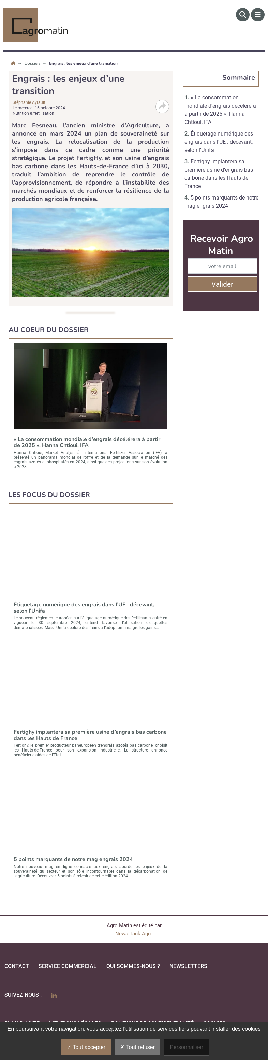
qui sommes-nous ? (133, 966)
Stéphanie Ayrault (29, 102)
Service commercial (67, 966)
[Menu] (258, 14)
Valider (222, 284)
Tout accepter (86, 1047)
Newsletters (188, 966)
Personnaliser (186, 1047)
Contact (16, 966)
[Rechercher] (243, 14)
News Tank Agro (134, 934)
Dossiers (33, 63)
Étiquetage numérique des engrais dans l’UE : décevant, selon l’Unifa (218, 141)
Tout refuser (137, 1047)
